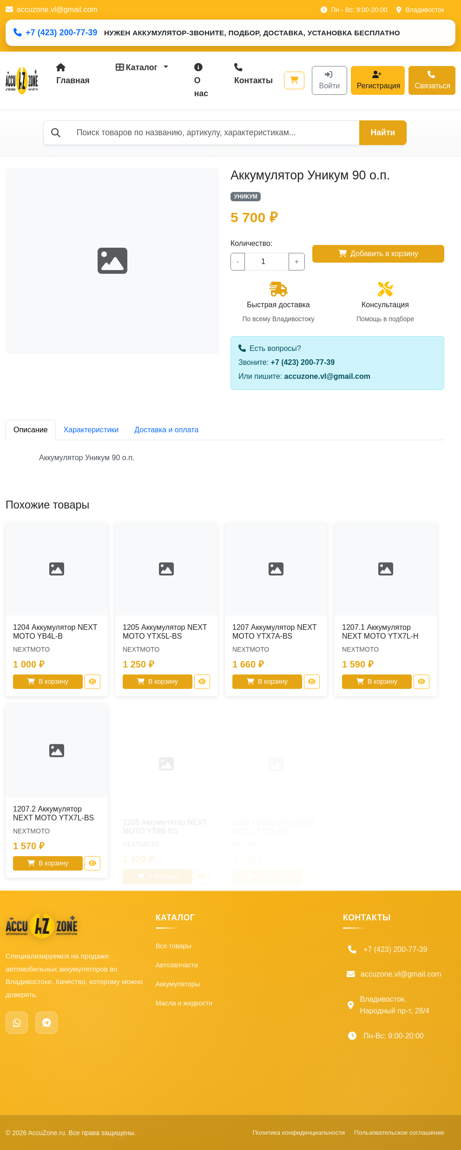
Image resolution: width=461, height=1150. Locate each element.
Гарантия (246, 1009)
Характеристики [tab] (91, 430)
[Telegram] (46, 1021)
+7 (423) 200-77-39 (55, 32)
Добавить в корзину (378, 254)
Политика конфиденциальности (267, 1036)
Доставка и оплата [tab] (166, 430)
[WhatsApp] (17, 1021)
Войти (329, 80)
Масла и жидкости (187, 1009)
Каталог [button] (138, 67)
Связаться (432, 80)
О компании (250, 946)
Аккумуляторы (180, 988)
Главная (73, 74)
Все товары (176, 946)
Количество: (251, 243)
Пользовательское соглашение (262, 1069)
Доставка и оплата (262, 988)
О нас (201, 80)
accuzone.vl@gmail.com (52, 9)
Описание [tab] (30, 430)
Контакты (253, 74)
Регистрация (379, 80)
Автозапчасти (179, 967)
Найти (383, 132)
